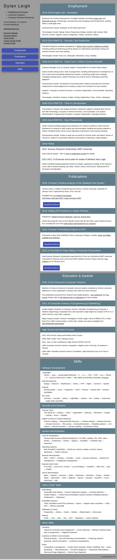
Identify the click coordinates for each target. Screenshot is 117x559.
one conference (96, 295)
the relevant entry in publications (72, 297)
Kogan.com (97, 18)
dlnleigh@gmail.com (11, 29)
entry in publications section (76, 154)
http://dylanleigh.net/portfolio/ (53, 324)
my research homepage (62, 196)
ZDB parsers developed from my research (80, 224)
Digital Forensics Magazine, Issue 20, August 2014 (71, 217)
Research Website (11, 33)
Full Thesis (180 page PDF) (52, 198)
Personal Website (10, 36)
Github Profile (9, 38)
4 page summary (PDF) (72, 198)
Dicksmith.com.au (49, 21)
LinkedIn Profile (9, 43)
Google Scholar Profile (12, 41)
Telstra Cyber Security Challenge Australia (92, 46)
